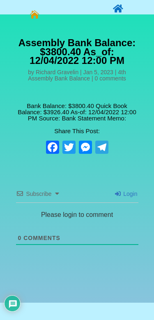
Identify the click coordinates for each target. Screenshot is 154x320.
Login (126, 194)
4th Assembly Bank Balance (77, 75)
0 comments (110, 78)
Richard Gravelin (57, 72)
